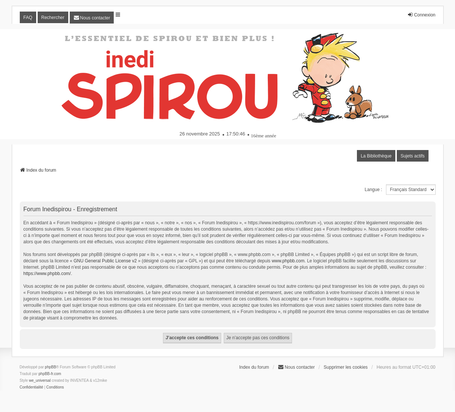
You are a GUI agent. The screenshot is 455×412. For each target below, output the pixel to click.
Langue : (373, 189)
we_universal (40, 380)
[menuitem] (92, 18)
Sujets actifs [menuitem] (413, 156)
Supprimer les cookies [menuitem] (346, 367)
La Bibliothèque (376, 156)
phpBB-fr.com (49, 374)
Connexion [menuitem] (421, 15)
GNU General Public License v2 (104, 260)
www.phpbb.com (288, 260)
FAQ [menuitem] (27, 17)
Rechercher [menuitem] (53, 17)
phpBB (50, 367)
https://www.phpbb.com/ (47, 273)
